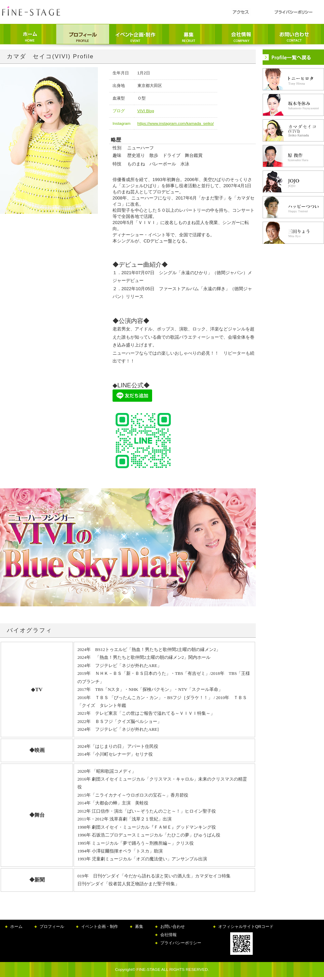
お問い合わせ (172, 926)
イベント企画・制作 (99, 926)
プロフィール (52, 926)
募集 (139, 926)
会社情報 (168, 934)
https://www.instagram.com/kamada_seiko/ (175, 123)
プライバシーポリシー (180, 943)
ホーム (16, 926)
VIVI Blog (145, 110)
